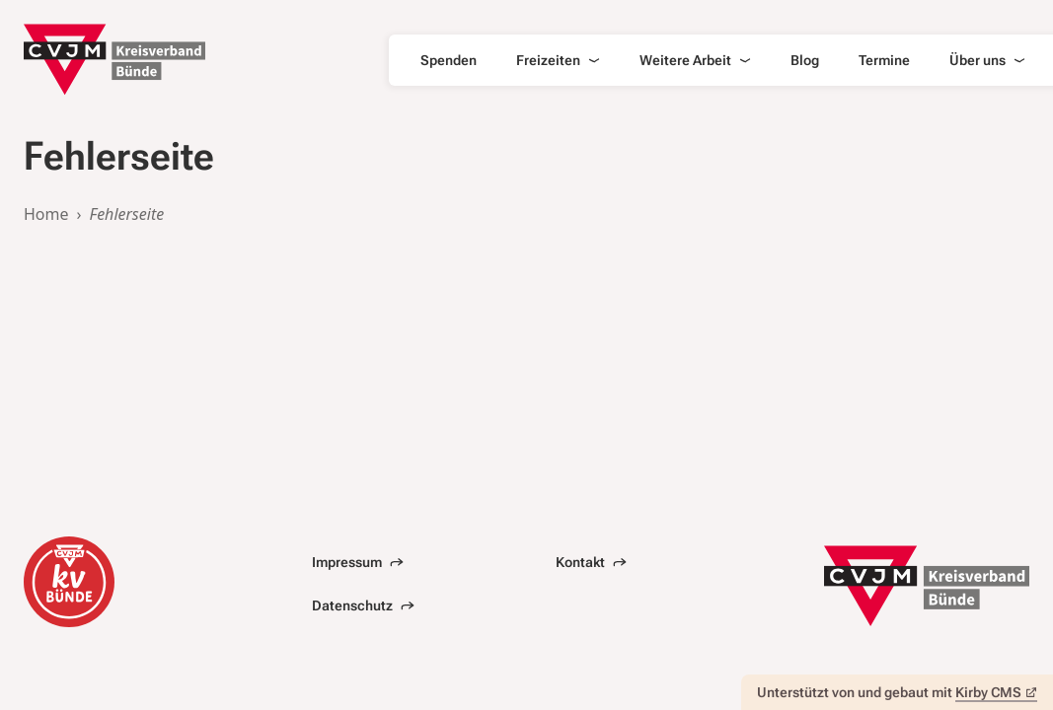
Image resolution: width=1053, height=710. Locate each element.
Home (46, 214)
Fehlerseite (127, 214)
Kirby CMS (996, 692)
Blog (804, 60)
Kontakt (591, 562)
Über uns (987, 60)
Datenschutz (363, 605)
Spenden (448, 60)
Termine (884, 60)
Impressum (358, 562)
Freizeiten (558, 60)
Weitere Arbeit (695, 60)
